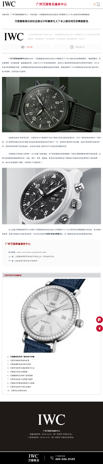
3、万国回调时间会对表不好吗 (19, 364)
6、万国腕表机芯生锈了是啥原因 (20, 375)
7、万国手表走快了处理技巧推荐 (20, 379)
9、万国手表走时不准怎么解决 (19, 387)
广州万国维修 (14, 59)
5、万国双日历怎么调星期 (17, 372)
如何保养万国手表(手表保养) (26, 261)
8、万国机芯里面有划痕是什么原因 (20, 383)
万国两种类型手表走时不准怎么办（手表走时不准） (35, 256)
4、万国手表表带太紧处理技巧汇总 (20, 368)
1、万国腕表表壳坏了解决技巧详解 (20, 357)
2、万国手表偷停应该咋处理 (18, 360)
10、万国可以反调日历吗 (17, 391)
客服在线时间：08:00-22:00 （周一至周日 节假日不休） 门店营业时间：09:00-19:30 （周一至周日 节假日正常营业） (51, 435)
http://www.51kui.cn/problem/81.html (31, 252)
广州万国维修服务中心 (19, 14)
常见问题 (33, 14)
